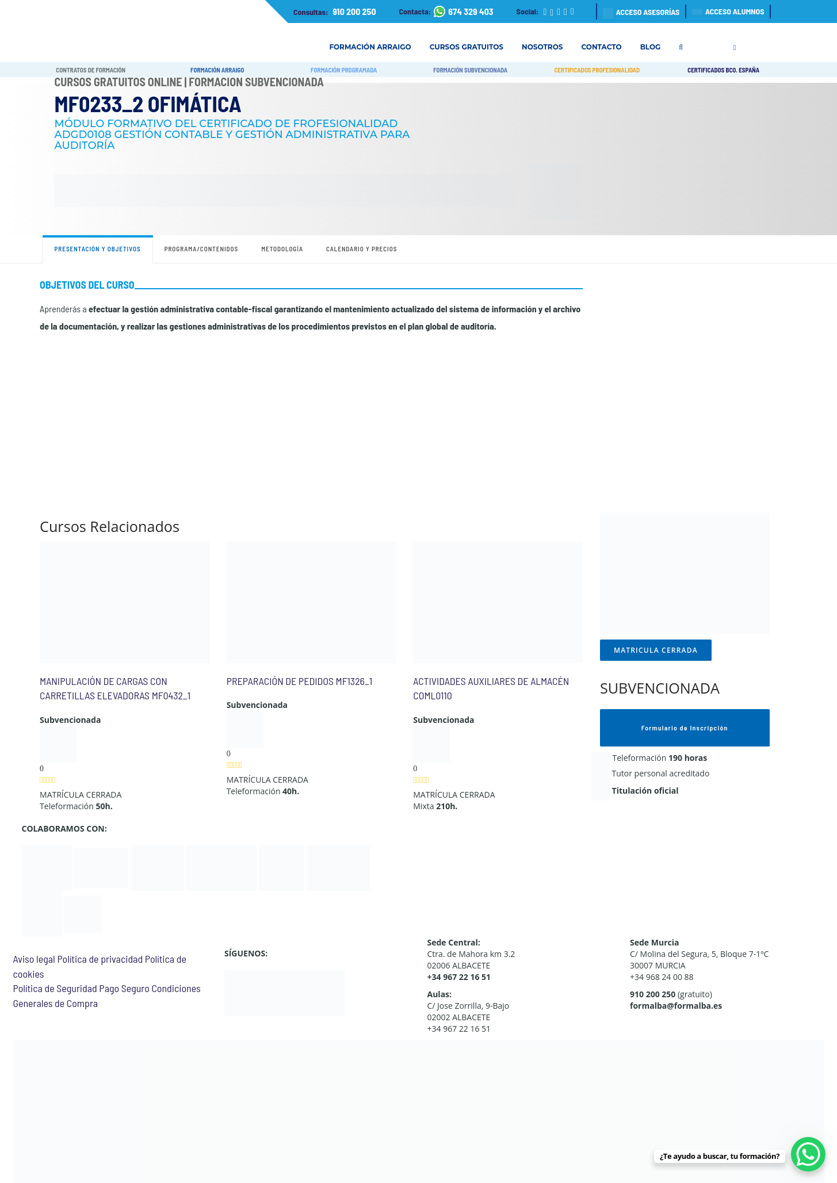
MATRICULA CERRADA (656, 650)
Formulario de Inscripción (684, 727)
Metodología (282, 248)
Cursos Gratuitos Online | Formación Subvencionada (189, 82)
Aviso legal (34, 958)
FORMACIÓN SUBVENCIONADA (470, 70)
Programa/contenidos (202, 248)
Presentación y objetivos (98, 248)
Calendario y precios (361, 248)
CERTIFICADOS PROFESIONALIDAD (597, 70)
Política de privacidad (100, 958)
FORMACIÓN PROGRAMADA (344, 70)
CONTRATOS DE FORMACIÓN (90, 70)
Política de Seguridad (55, 988)
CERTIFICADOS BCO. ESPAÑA (723, 70)
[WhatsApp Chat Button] (808, 1154)
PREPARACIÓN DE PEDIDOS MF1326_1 (299, 681)
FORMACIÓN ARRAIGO (217, 70)
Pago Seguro (124, 988)
